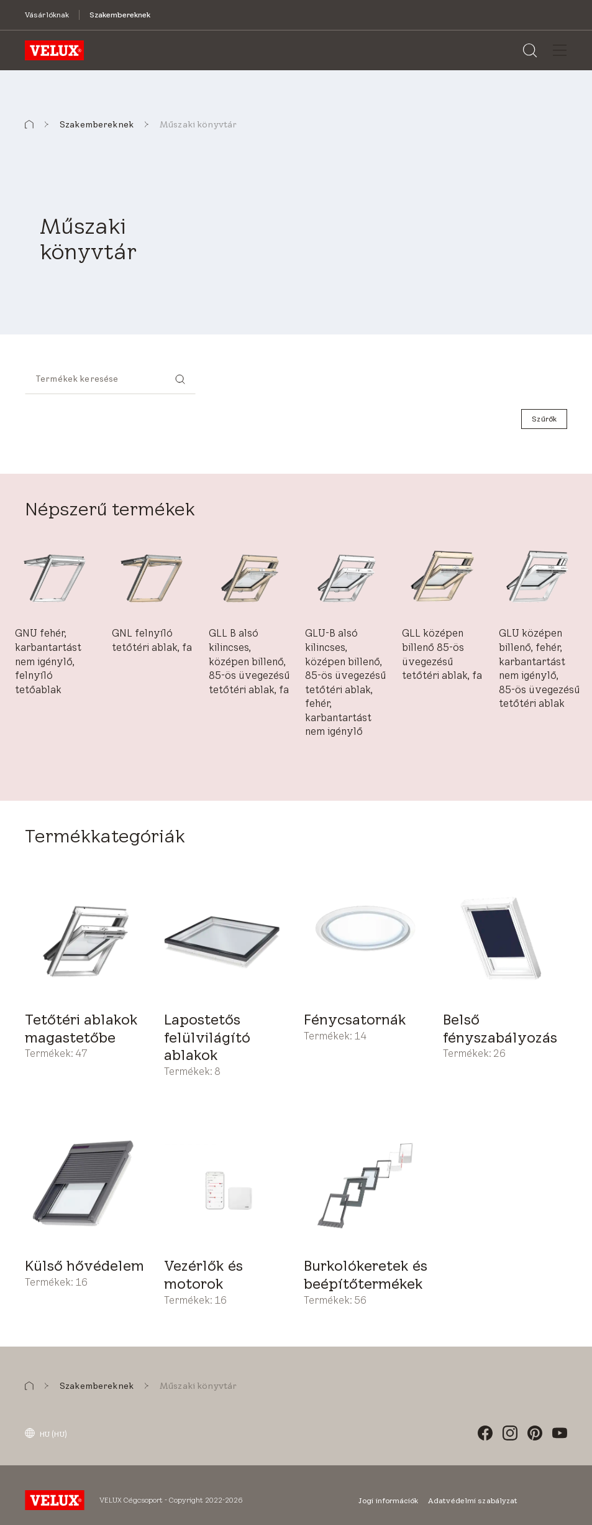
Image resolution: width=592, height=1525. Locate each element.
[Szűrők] (544, 419)
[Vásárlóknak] (47, 15)
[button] (29, 124)
